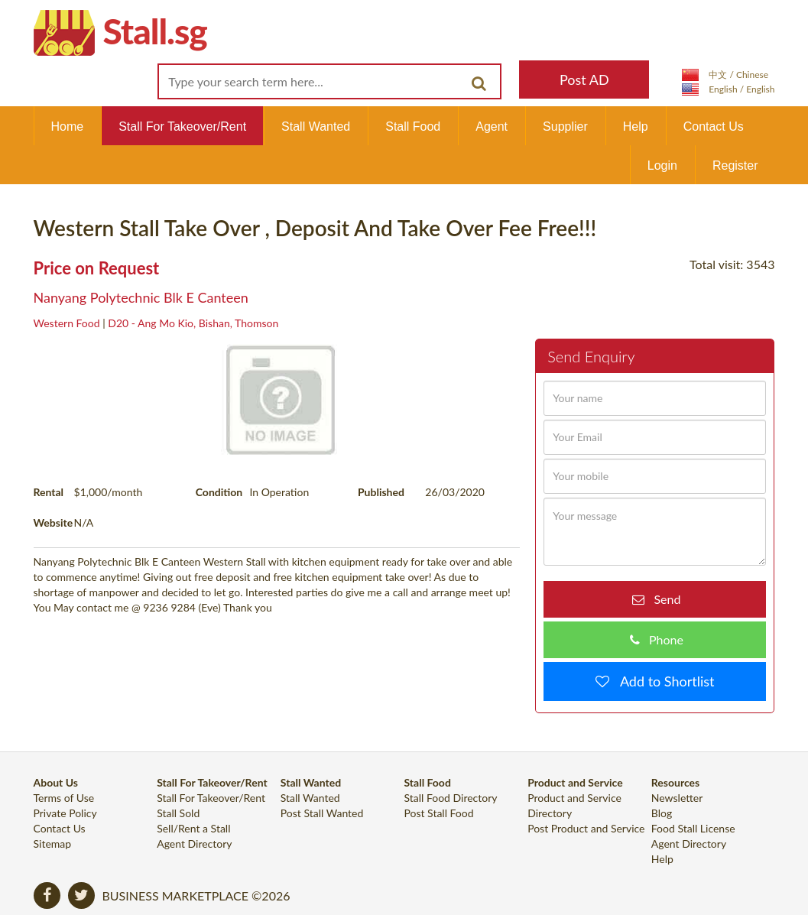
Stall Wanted (315, 126)
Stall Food (412, 126)
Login (662, 165)
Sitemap (53, 843)
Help (635, 126)
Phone (661, 639)
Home (67, 126)
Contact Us (713, 126)
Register (735, 165)
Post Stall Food (438, 812)
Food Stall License (693, 828)
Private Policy (65, 812)
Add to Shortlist (662, 681)
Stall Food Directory (450, 797)
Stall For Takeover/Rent (182, 126)
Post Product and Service (585, 828)
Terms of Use (64, 797)
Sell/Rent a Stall (193, 828)
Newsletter (677, 797)
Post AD (584, 79)
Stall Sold (178, 812)
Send (662, 599)
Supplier (565, 126)
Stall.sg (155, 31)
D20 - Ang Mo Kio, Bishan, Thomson (193, 322)
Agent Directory (194, 843)
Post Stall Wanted (322, 812)
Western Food (67, 322)
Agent (491, 126)
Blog (661, 812)
